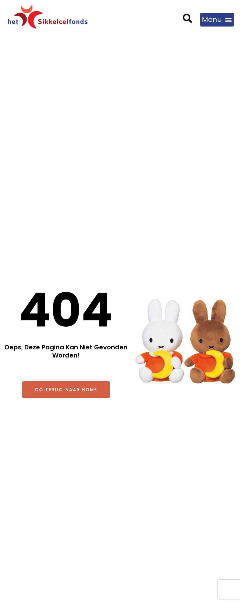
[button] (187, 19)
